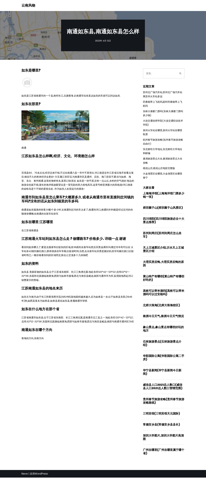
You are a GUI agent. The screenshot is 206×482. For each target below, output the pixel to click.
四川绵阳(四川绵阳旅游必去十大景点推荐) (163, 223)
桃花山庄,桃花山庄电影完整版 (159, 170)
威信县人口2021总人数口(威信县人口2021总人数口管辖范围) (162, 390)
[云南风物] (28, 5)
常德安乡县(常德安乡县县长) (161, 429)
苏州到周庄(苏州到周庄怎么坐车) (162, 237)
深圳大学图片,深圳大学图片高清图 (163, 441)
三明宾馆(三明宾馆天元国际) (161, 417)
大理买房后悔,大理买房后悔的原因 (163, 266)
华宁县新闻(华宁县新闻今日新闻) (162, 375)
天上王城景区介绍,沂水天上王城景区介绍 (163, 252)
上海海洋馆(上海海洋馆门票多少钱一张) (163, 197)
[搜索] (160, 73)
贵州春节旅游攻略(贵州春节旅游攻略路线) (163, 404)
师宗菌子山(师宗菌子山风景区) (163, 210)
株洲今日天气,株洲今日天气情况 (163, 319)
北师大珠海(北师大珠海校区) (161, 308)
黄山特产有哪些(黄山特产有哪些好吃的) (163, 281)
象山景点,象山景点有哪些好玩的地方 (163, 332)
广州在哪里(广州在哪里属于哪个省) (163, 456)
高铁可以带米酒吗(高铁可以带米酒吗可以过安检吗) (163, 295)
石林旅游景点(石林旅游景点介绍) (162, 346)
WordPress (41, 478)
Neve (24, 478)
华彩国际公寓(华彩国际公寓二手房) (163, 361)
